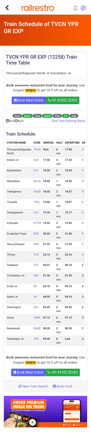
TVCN (37, 149)
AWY (36, 244)
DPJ (36, 307)
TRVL (37, 202)
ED (35, 286)
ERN (36, 233)
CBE (36, 275)
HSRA (37, 317)
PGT (36, 265)
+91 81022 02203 (62, 100)
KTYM (37, 223)
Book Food (62, 386)
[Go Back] (7, 8)
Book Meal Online (29, 100)
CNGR (37, 191)
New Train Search (33, 386)
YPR (36, 338)
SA (35, 296)
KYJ (36, 170)
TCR (36, 254)
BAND (37, 328)
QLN (36, 160)
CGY (36, 212)
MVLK (37, 181)
